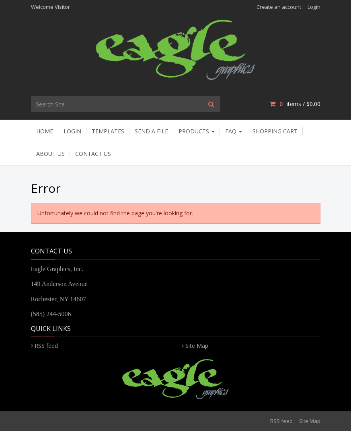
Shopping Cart (275, 131)
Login (314, 6)
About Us (50, 153)
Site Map (196, 345)
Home (44, 131)
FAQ (233, 131)
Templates (108, 131)
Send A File (151, 131)
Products (197, 131)
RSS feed (46, 345)
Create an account (279, 6)
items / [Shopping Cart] (294, 104)
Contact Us (93, 153)
